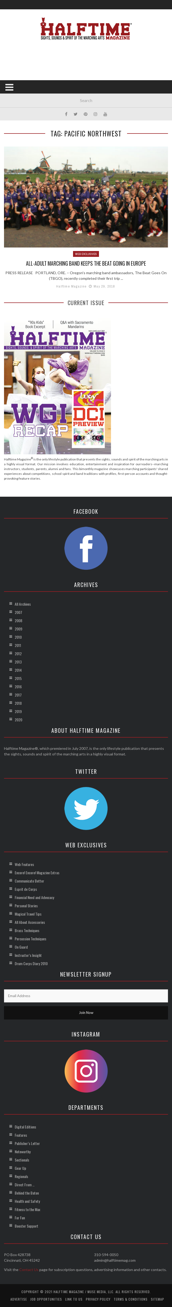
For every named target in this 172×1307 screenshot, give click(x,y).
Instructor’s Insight (28, 955)
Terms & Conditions (131, 1299)
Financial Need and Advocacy (34, 897)
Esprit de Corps (26, 889)
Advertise (18, 1299)
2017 (18, 694)
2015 (18, 678)
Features (21, 1135)
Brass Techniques (27, 930)
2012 (18, 653)
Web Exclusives (86, 254)
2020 (18, 719)
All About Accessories (30, 922)
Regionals (21, 1176)
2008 (18, 620)
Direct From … (25, 1184)
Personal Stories (26, 905)
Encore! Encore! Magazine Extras (37, 872)
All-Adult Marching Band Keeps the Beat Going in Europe (86, 263)
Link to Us (74, 1299)
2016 (18, 686)
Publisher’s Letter (27, 1143)
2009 (18, 628)
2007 (18, 612)
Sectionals (22, 1159)
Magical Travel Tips (28, 913)
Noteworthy (22, 1151)
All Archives (23, 603)
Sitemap (157, 1299)
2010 (18, 637)
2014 (18, 670)
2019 (18, 711)
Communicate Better (29, 880)
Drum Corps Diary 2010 (31, 963)
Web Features (24, 864)
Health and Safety (27, 1201)
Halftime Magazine (71, 286)
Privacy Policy (98, 1299)
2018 (18, 703)
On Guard (21, 946)
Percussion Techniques (30, 938)
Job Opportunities (46, 1299)
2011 (18, 645)
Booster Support (26, 1225)
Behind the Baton (27, 1192)
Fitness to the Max (27, 1209)
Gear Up (20, 1168)
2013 (18, 661)
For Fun (20, 1217)
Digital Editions (25, 1126)
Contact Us (29, 1269)
